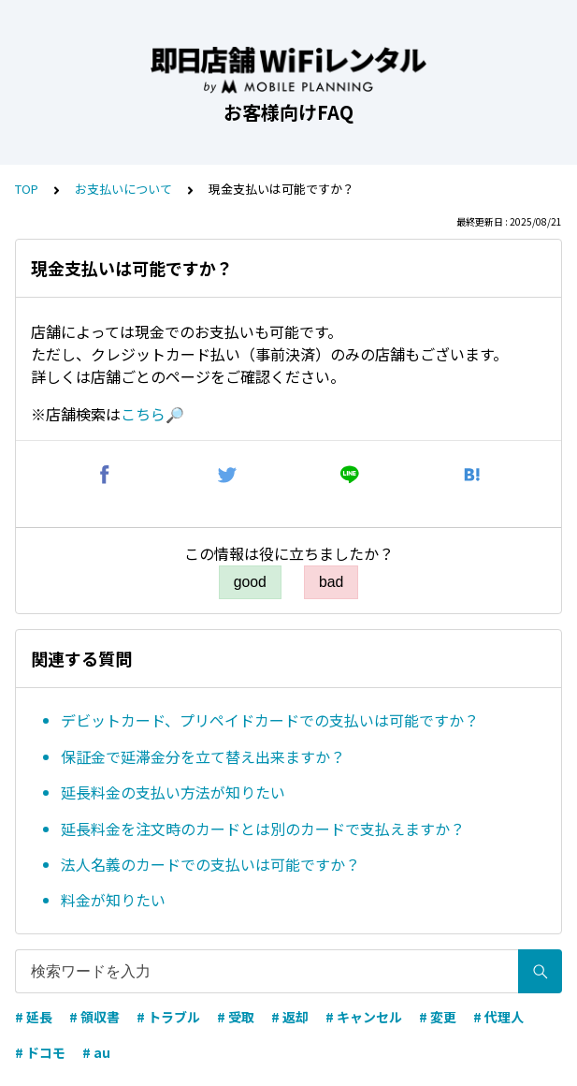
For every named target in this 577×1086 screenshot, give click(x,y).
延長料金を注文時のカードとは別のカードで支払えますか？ (263, 828)
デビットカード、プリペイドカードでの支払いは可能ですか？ (270, 720)
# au (96, 1052)
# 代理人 (498, 1016)
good (250, 582)
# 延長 (33, 1016)
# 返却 (290, 1016)
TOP (26, 189)
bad (331, 582)
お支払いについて (123, 189)
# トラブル (168, 1016)
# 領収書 (94, 1016)
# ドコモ (40, 1052)
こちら (143, 414)
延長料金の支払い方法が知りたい (173, 792)
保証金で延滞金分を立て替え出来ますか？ (203, 756)
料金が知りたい (113, 899)
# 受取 (235, 1016)
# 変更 (437, 1016)
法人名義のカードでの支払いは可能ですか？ (210, 864)
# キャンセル (363, 1016)
